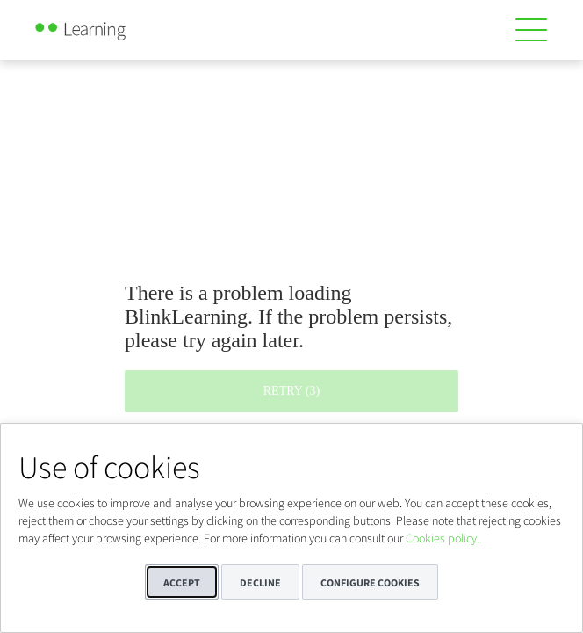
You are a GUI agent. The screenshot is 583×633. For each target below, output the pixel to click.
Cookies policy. (442, 538)
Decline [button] (260, 582)
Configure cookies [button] (370, 582)
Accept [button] (181, 582)
